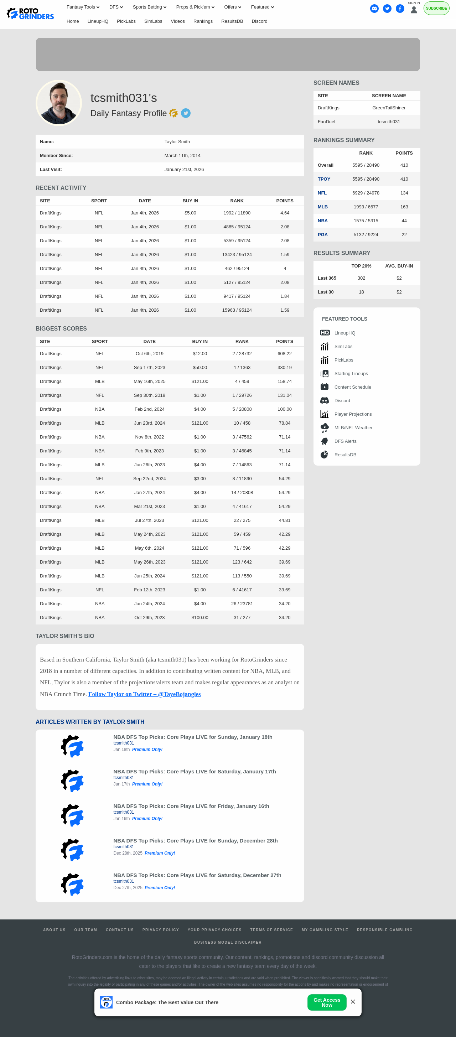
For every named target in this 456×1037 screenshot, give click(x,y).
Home (73, 21)
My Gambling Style (325, 930)
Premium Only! (147, 749)
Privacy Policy (160, 930)
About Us (54, 930)
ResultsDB (232, 21)
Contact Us (120, 930)
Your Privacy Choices (215, 930)
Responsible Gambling (385, 930)
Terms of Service (272, 930)
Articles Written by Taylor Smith (90, 722)
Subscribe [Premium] (436, 8)
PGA (323, 234)
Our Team (86, 930)
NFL (322, 193)
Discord (260, 21)
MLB (323, 206)
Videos (178, 21)
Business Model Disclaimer (228, 942)
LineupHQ (98, 21)
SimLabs (153, 21)
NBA (323, 220)
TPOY (324, 179)
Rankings (203, 21)
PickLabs (126, 21)
